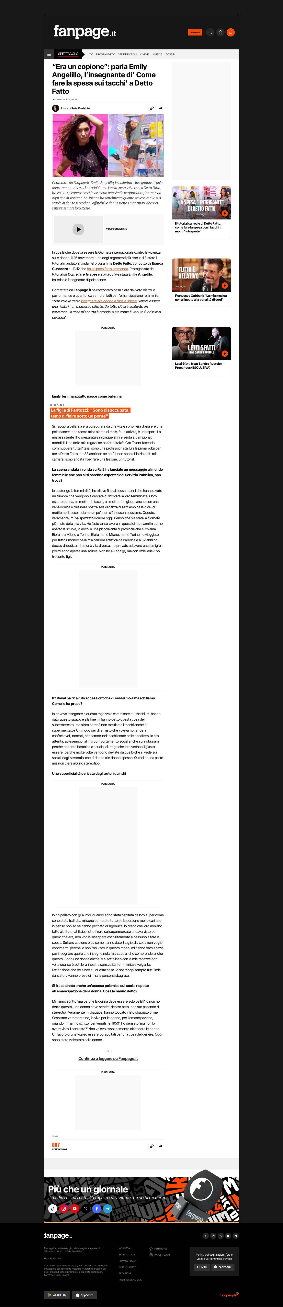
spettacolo (68, 54)
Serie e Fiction (127, 54)
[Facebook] (222, 1267)
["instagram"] (63, 1208)
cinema (144, 54)
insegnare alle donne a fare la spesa (108, 301)
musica (157, 54)
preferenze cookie (130, 1279)
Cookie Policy (127, 1267)
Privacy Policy (128, 1260)
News (55, 1136)
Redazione (125, 1273)
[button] (160, 108)
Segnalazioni (127, 1254)
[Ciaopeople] (229, 1296)
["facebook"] (96, 1208)
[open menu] (49, 54)
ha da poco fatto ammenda (107, 269)
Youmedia (125, 1248)
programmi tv (105, 54)
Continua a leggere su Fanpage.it (108, 1058)
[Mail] (202, 1267)
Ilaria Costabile (81, 108)
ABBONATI (195, 32)
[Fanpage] (58, 1236)
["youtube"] (74, 1208)
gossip (170, 54)
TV (91, 54)
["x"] (85, 1208)
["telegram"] (107, 1208)
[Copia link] (151, 108)
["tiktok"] (52, 1208)
